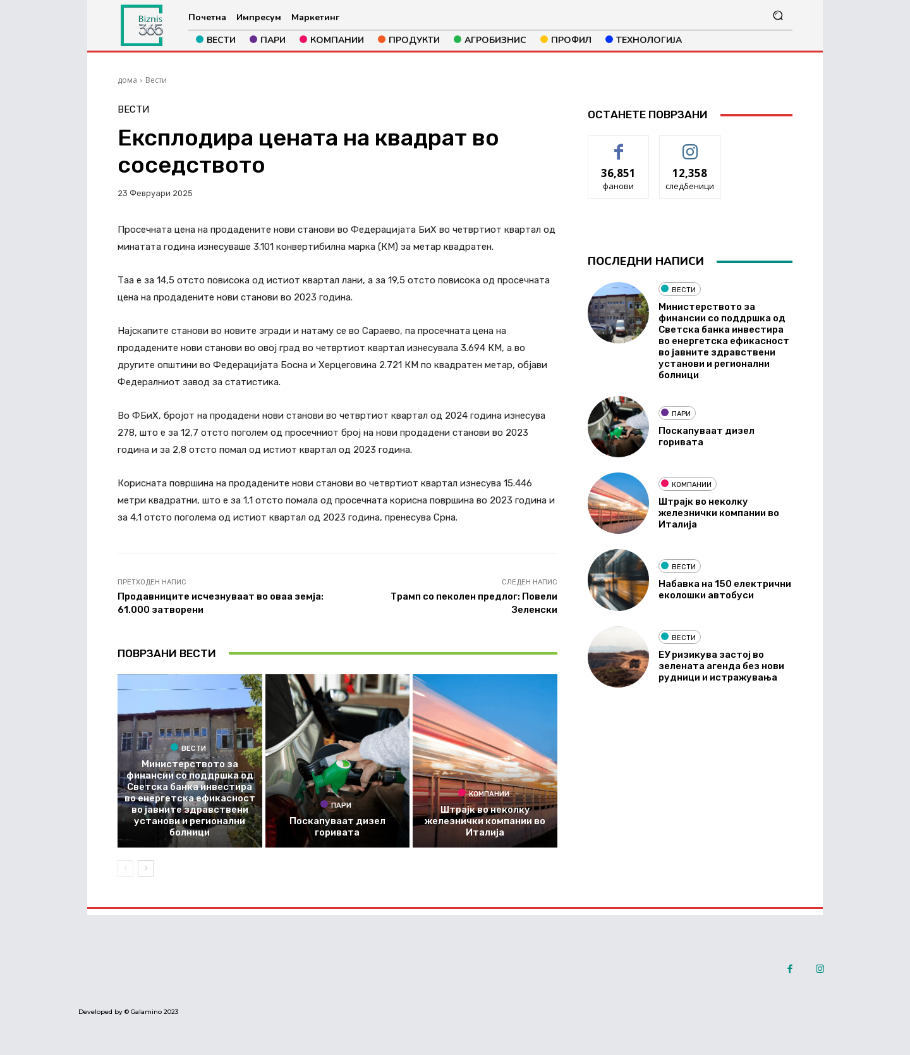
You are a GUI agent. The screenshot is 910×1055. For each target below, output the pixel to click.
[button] (777, 15)
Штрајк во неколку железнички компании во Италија (485, 821)
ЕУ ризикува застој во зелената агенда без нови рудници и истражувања (721, 666)
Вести (156, 80)
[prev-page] (125, 868)
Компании (483, 793)
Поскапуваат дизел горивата (337, 826)
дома (127, 80)
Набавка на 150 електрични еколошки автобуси (724, 589)
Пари (335, 804)
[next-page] (146, 868)
